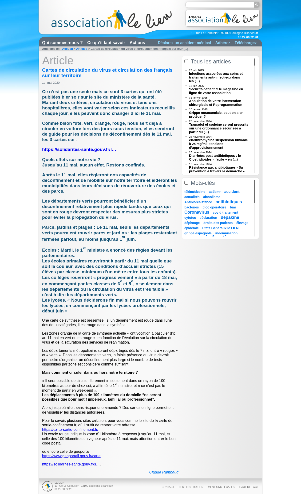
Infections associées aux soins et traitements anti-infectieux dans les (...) (216, 77)
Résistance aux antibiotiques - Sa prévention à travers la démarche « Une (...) (217, 171)
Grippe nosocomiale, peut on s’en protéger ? (216, 114)
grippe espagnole (198, 233)
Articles (81, 48)
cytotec (190, 218)
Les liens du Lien (191, 487)
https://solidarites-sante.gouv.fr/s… (71, 464)
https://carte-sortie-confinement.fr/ (70, 430)
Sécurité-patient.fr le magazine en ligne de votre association (216, 91)
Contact (168, 487)
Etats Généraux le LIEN (220, 228)
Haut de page (249, 487)
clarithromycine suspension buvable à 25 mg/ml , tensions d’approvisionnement (218, 143)
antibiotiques (229, 201)
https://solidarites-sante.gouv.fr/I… (79, 149)
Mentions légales (221, 487)
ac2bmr (215, 192)
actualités (192, 197)
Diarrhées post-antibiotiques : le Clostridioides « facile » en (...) (215, 157)
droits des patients (218, 223)
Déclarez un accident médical (184, 43)
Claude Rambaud (163, 472)
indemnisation (226, 233)
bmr (233, 207)
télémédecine (194, 192)
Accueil (67, 48)
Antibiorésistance (198, 202)
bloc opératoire (214, 207)
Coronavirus (197, 212)
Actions (137, 42)
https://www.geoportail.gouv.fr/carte (71, 456)
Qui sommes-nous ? (62, 42)
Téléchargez (246, 43)
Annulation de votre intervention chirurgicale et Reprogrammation (215, 103)
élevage (242, 223)
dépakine (230, 217)
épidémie (191, 228)
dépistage (192, 223)
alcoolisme (211, 197)
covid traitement (225, 212)
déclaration (208, 218)
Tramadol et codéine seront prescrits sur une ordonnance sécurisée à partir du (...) (218, 128)
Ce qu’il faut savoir (106, 42)
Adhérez (222, 43)
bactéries (191, 207)
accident (232, 192)
